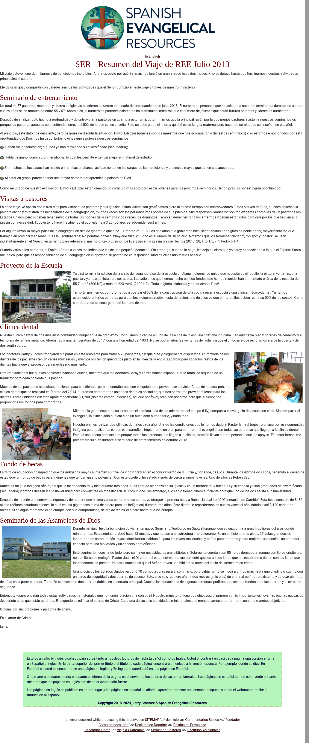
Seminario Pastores (166, 730)
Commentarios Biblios (202, 720)
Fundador (233, 720)
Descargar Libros (97, 730)
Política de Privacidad (189, 725)
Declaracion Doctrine (151, 725)
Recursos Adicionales (203, 730)
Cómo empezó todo (113, 725)
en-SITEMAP (149, 720)
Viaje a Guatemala (130, 730)
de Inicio (172, 720)
